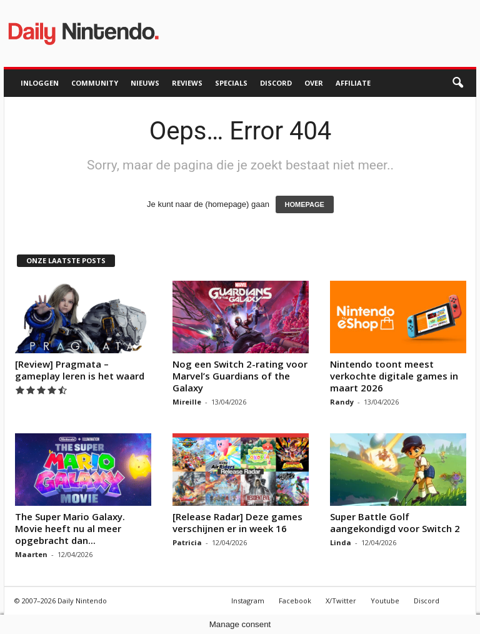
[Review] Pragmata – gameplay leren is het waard (79, 370)
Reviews (187, 83)
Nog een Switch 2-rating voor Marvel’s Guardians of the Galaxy (240, 376)
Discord (276, 83)
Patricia (187, 542)
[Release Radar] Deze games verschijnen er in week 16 (237, 522)
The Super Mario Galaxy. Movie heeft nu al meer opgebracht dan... (70, 528)
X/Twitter (341, 600)
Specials (231, 83)
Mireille (186, 401)
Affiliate (353, 83)
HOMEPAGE (304, 204)
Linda (340, 542)
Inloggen (40, 83)
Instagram (247, 600)
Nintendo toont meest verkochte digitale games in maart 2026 (394, 376)
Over (313, 83)
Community (94, 83)
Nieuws (145, 83)
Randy (342, 401)
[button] (457, 83)
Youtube (385, 600)
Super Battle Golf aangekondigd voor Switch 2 (395, 522)
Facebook (295, 600)
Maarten (31, 554)
